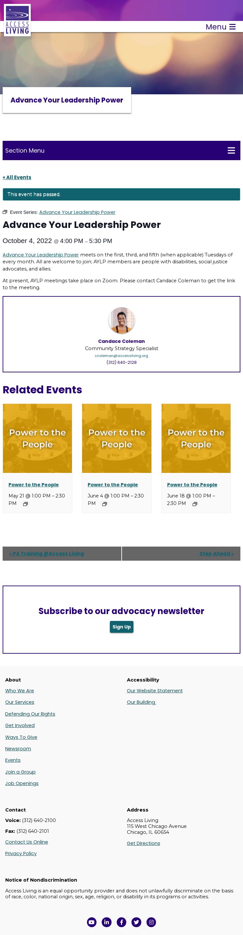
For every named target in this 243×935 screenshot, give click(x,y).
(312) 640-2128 (121, 362)
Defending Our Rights (30, 714)
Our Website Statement (155, 690)
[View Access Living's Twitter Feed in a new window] (136, 922)
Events (13, 760)
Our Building (141, 702)
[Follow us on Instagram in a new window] (151, 922)
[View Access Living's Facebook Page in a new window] (122, 922)
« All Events (17, 177)
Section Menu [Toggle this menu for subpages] (120, 150)
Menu (221, 27)
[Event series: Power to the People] (25, 504)
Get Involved (20, 725)
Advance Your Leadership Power (41, 255)
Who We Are (19, 690)
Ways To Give (21, 737)
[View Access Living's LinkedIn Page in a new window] (107, 922)
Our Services (19, 702)
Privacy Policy (21, 853)
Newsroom (18, 748)
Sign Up (122, 627)
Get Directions (143, 843)
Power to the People (34, 484)
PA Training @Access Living (46, 553)
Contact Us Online (26, 842)
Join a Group (20, 772)
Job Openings (22, 783)
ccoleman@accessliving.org (121, 355)
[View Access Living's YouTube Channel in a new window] (92, 922)
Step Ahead (217, 553)
